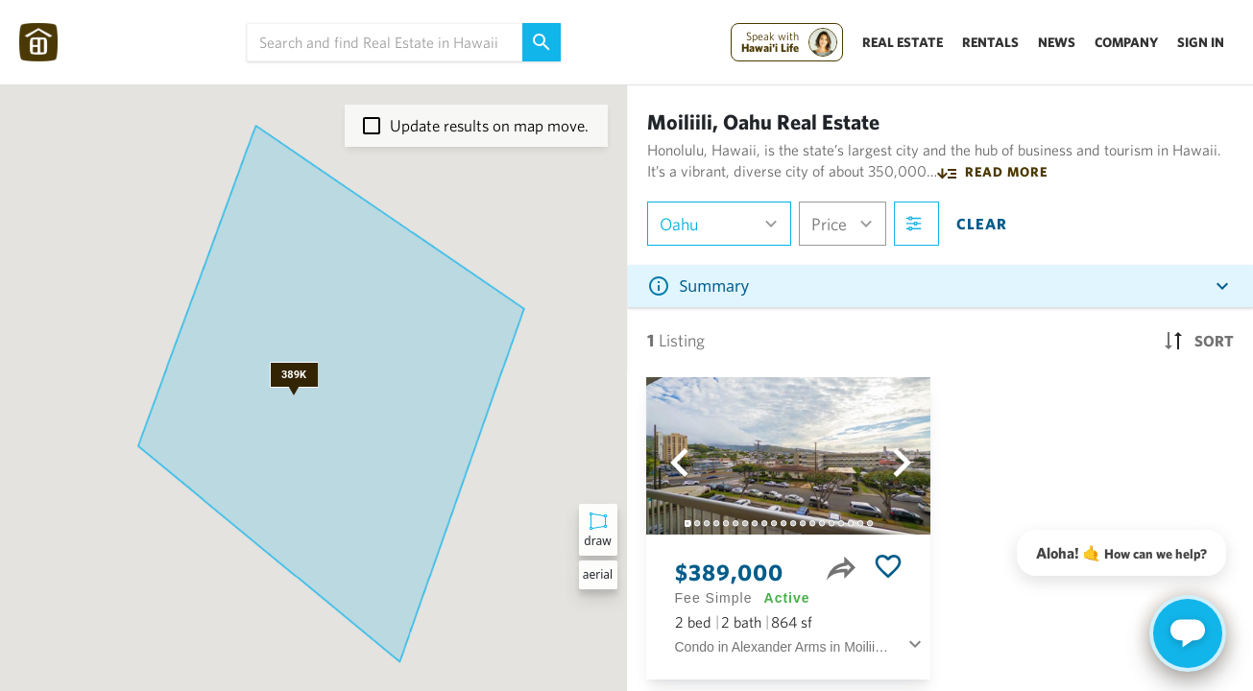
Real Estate (902, 42)
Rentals (990, 42)
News (1056, 42)
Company (1126, 42)
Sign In (1200, 42)
